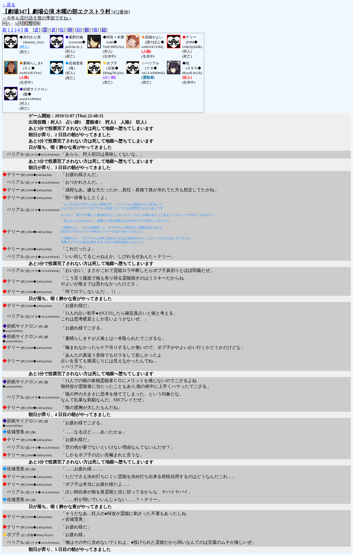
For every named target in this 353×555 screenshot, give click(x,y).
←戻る (8, 4)
